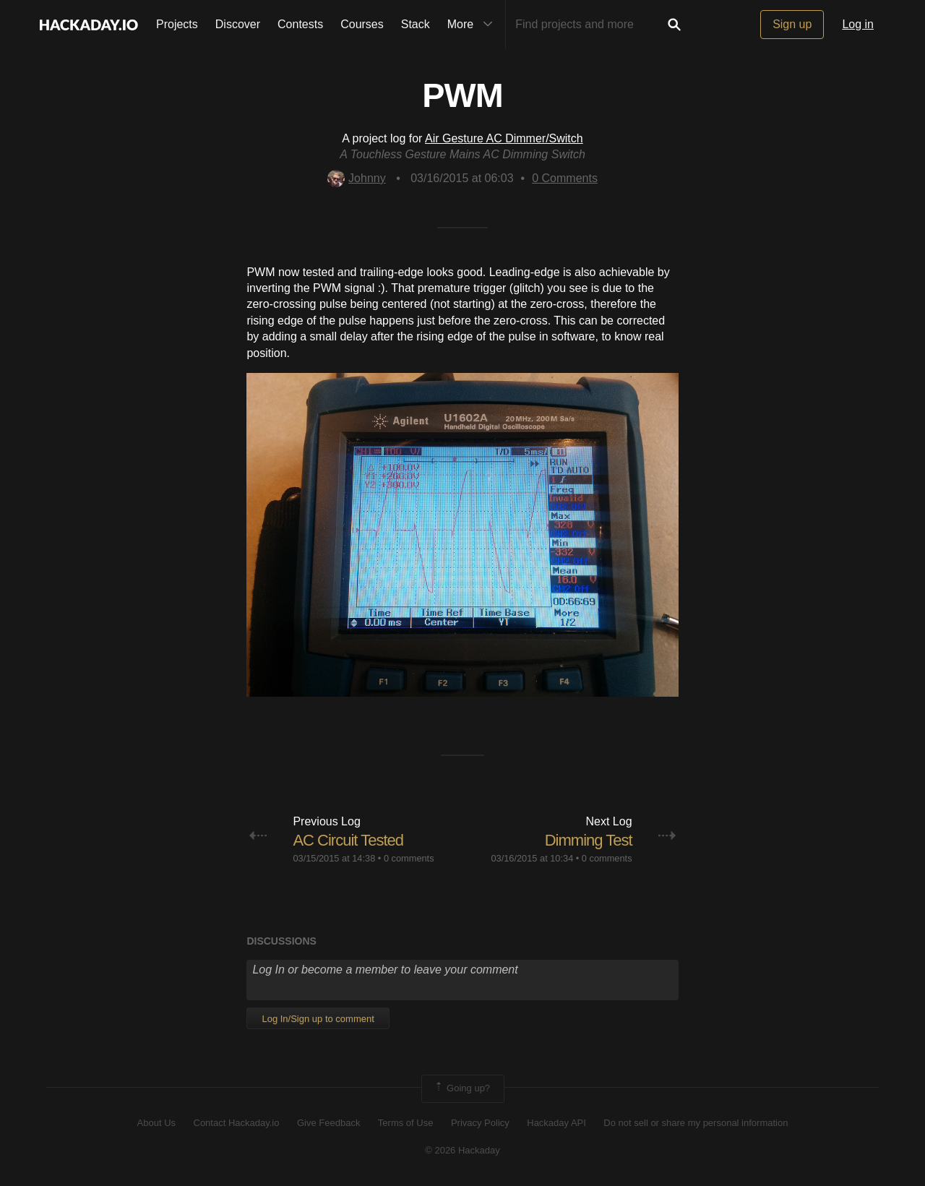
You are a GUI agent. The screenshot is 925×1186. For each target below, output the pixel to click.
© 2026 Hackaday (462, 1150)
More (473, 24)
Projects (177, 24)
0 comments (409, 858)
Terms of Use (406, 1122)
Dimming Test (588, 840)
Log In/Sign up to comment (318, 1018)
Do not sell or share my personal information (695, 1122)
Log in (858, 24)
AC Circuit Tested (348, 840)
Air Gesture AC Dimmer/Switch (504, 138)
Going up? (462, 1088)
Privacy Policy (480, 1122)
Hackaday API (556, 1122)
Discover (237, 24)
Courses (362, 24)
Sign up (792, 24)
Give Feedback (328, 1122)
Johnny (356, 178)
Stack (415, 24)
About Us (156, 1122)
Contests (300, 24)
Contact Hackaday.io (237, 1122)
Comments (565, 178)
